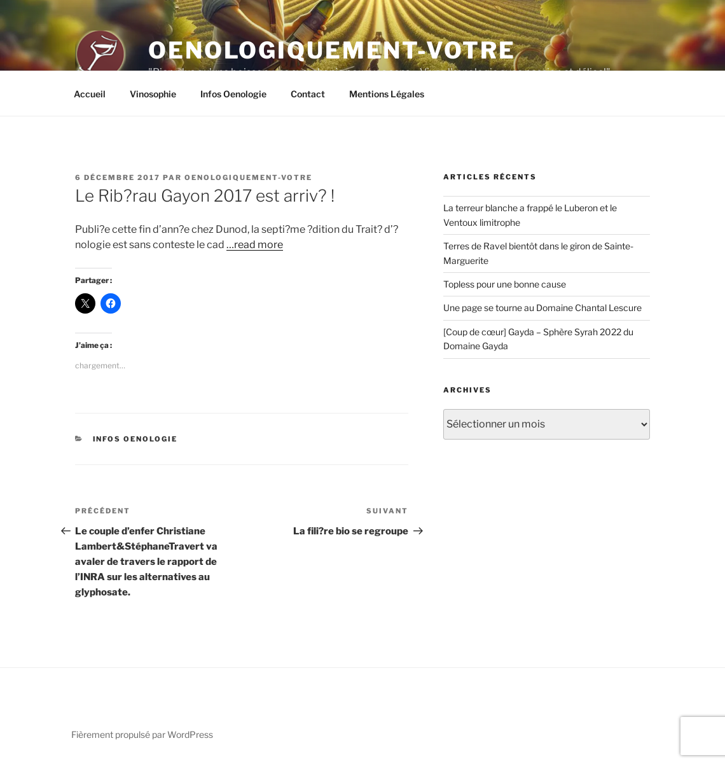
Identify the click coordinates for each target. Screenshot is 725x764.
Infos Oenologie (233, 93)
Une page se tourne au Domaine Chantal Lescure (542, 307)
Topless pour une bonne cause (504, 284)
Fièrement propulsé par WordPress (142, 734)
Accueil (90, 93)
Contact (308, 93)
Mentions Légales (386, 93)
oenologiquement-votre (248, 177)
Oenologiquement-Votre (331, 50)
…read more (254, 245)
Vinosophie (153, 93)
